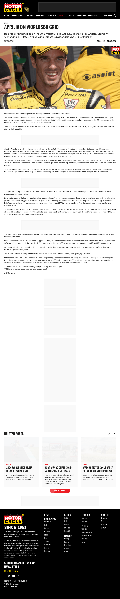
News (6, 16)
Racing (30, 16)
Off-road (67, 529)
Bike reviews (18, 16)
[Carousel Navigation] (112, 435)
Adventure (47, 523)
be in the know (10, 572)
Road (45, 539)
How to (66, 543)
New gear (84, 519)
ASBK (66, 519)
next (114, 435)
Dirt (45, 526)
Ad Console (9, 274)
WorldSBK (67, 532)
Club (65, 522)
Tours (83, 543)
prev (110, 435)
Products (52, 16)
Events (62, 16)
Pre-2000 (47, 533)
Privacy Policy (23, 582)
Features (40, 16)
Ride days (84, 540)
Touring (46, 549)
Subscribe (107, 16)
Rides (66, 553)
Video (71, 16)
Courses (84, 530)
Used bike (47, 552)
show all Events (60, 491)
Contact (103, 529)
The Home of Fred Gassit (87, 16)
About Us (105, 516)
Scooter (46, 542)
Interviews (67, 546)
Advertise (104, 525)
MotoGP (66, 525)
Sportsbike (47, 546)
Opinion (66, 549)
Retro (46, 536)
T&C (14, 582)
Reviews (84, 522)
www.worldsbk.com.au (71, 263)
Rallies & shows (86, 536)
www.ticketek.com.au (41, 263)
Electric (46, 529)
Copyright (7, 582)
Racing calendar (86, 533)
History (66, 540)
